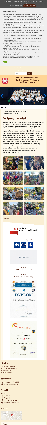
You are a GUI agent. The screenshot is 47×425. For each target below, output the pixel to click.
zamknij (4, 62)
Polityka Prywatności (9, 400)
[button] (2, 96)
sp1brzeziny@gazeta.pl (9, 384)
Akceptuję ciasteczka (29, 5)
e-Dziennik (5, 396)
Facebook (5, 398)
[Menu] (23, 107)
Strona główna (9, 67)
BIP (3, 393)
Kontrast (39, 67)
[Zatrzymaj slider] (23, 103)
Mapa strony (16, 67)
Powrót (6, 218)
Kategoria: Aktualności (21, 111)
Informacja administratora (23, 70)
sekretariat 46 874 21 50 (10, 382)
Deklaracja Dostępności (10, 403)
